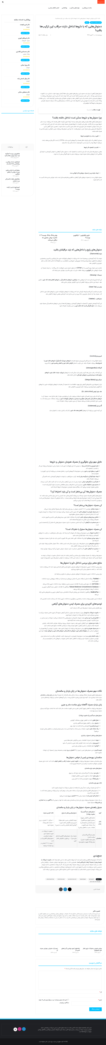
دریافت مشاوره (25, 33)
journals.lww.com (72, 879)
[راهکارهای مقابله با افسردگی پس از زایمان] (26, 181)
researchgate (83, 879)
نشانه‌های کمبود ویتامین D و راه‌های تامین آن (70, 949)
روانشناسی (64, 8)
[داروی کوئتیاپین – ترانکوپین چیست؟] (96, 237)
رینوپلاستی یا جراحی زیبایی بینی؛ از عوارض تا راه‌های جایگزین (12, 172)
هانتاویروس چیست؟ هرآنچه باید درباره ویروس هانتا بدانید (12, 155)
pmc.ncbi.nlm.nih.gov (95, 882)
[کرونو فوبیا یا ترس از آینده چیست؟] (26, 190)
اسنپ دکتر (96, 911)
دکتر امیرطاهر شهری (24, 38)
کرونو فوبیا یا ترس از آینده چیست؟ (13, 188)
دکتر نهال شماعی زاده (23, 79)
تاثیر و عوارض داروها (92, 18)
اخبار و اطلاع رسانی (54, 8)
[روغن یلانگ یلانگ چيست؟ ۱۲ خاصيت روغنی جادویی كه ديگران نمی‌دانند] (64, 237)
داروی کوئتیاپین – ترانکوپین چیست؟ (81, 236)
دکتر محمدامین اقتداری (23, 52)
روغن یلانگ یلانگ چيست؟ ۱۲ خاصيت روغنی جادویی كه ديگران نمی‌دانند (48, 237)
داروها (87, 23)
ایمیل (100, 1000)
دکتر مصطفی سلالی (24, 92)
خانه (100, 18)
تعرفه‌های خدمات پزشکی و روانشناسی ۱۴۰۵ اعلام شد (12, 163)
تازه (27, 147)
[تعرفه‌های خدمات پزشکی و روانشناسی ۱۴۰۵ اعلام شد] (26, 164)
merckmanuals (61, 879)
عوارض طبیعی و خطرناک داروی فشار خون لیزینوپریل (92, 949)
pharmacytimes (50, 879)
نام (100, 992)
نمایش (89, 110)
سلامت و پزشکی (87, 8)
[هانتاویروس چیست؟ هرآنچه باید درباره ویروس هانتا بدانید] (26, 156)
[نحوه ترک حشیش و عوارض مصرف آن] (48, 941)
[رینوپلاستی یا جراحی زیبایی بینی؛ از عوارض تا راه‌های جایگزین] (26, 172)
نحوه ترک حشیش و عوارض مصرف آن (49, 949)
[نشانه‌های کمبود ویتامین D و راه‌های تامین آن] (70, 941)
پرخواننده (10, 147)
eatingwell (91, 879)
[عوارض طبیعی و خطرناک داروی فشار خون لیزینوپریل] (92, 941)
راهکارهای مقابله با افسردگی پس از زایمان (12, 180)
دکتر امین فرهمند (25, 25)
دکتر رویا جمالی (25, 65)
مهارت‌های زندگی (75, 8)
